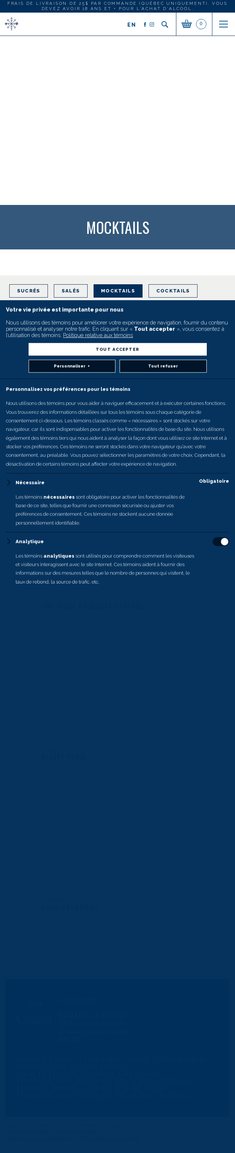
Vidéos (78, 310)
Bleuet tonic (64, 757)
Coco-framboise (70, 907)
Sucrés (28, 291)
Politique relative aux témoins (98, 1026)
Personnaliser (72, 1057)
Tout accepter (117, 1040)
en (131, 25)
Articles (31, 310)
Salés (71, 291)
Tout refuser (163, 1057)
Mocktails (118, 291)
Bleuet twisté (66, 455)
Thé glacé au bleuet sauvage (93, 606)
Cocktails (173, 291)
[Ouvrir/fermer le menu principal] (223, 24)
